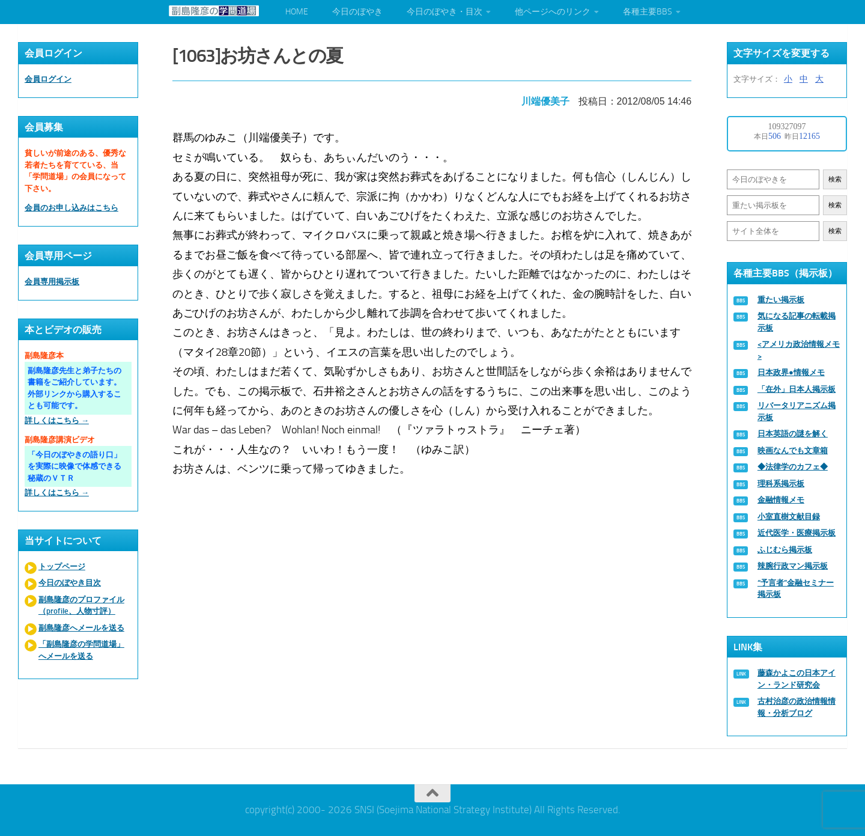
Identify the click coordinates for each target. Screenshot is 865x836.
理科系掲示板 (780, 483)
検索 (835, 179)
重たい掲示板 (780, 299)
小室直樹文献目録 (788, 516)
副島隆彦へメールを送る (81, 627)
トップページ (61, 566)
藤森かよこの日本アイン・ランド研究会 (796, 678)
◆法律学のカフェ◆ (792, 466)
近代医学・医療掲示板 (796, 532)
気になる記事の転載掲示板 (796, 321)
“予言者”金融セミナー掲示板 (795, 588)
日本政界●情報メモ (791, 372)
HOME (296, 12)
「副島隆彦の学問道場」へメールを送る (81, 650)
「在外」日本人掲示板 (796, 389)
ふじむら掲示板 (784, 549)
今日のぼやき (357, 12)
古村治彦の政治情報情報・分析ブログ (796, 707)
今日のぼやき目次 (69, 582)
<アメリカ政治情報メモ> (798, 350)
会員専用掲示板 (52, 281)
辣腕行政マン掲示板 (792, 565)
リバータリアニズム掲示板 (796, 411)
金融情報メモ (780, 499)
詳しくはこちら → (57, 420)
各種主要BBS (647, 12)
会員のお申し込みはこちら (71, 207)
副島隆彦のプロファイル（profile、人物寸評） (81, 605)
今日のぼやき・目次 (444, 12)
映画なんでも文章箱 (792, 450)
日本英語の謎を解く (792, 433)
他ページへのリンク (552, 12)
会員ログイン (48, 79)
